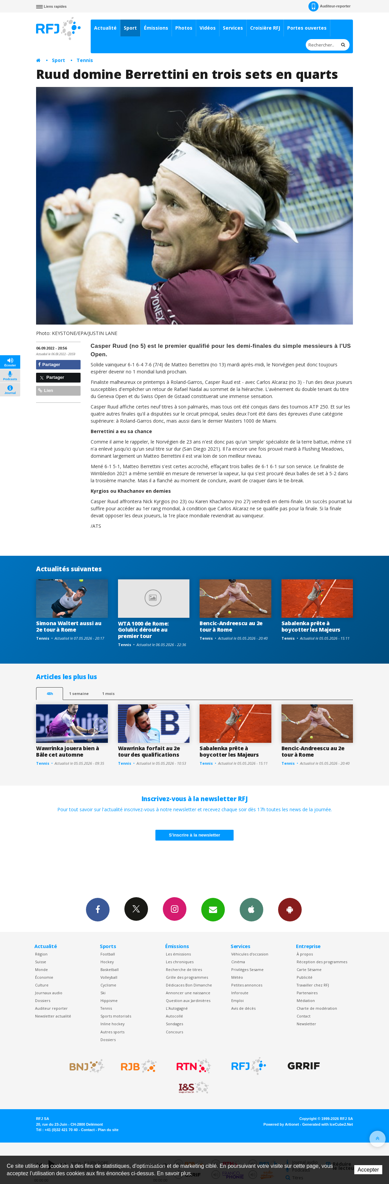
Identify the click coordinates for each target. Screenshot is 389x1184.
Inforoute (239, 993)
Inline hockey (112, 1024)
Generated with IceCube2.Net (327, 1124)
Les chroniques (179, 962)
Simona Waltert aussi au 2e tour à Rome (68, 626)
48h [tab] (50, 693)
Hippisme (109, 1000)
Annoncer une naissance (188, 993)
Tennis (85, 60)
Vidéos (208, 28)
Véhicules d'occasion (249, 954)
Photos (183, 28)
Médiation (306, 1000)
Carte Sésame (309, 969)
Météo (237, 977)
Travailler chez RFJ (313, 985)
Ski (103, 993)
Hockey (107, 962)
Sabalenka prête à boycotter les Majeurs (310, 626)
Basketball (109, 969)
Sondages (174, 1024)
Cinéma (238, 962)
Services (233, 28)
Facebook (98, 909)
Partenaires (307, 993)
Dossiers (42, 1000)
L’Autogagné (177, 1008)
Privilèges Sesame (247, 969)
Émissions (156, 28)
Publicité (304, 977)
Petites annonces (246, 985)
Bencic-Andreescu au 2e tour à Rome (231, 626)
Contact (303, 1016)
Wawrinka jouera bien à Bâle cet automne (67, 751)
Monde (41, 969)
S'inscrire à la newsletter (194, 835)
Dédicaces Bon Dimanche (189, 985)
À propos (305, 954)
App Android (290, 909)
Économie (44, 977)
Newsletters (213, 909)
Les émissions (178, 954)
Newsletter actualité (53, 1016)
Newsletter (306, 1024)
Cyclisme (108, 985)
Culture (42, 985)
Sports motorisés (115, 1016)
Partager (49, 364)
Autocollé (174, 1016)
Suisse (40, 962)
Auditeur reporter (51, 1008)
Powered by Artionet (281, 1124)
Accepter (368, 1170)
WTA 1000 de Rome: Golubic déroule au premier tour (143, 630)
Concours (174, 1032)
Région (41, 954)
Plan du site (108, 1130)
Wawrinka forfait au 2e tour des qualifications (149, 751)
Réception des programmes (322, 962)
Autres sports (112, 1032)
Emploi (237, 1000)
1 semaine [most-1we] (79, 693)
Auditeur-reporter (329, 6)
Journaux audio (48, 993)
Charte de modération (317, 1008)
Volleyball (108, 977)
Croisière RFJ (265, 28)
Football (107, 954)
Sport (130, 28)
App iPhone (251, 909)
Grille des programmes (187, 977)
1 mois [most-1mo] (108, 693)
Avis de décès (243, 1008)
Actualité (105, 28)
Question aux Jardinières (188, 1000)
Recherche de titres (184, 969)
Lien (45, 390)
